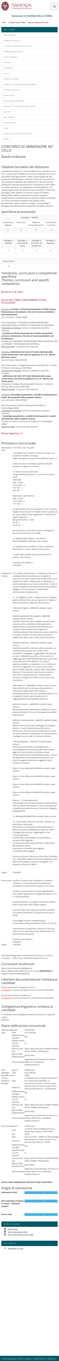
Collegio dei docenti (11, 40)
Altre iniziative (9, 117)
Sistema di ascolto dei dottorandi (17, 133)
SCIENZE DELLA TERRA (17, 22)
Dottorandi (7, 68)
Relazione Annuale (11, 79)
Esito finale (13, 1229)
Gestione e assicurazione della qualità (19, 84)
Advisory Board (9, 122)
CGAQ (6, 128)
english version (51, 1192)
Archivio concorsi (11, 90)
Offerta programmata (13, 51)
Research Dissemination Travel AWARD (19, 106)
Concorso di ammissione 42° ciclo (17, 46)
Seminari (7, 62)
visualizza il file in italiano (34, 1192)
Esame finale (8, 95)
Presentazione (9, 35)
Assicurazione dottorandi (13, 100)
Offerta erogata (10, 57)
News (6, 139)
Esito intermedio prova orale (20, 1234)
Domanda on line (15, 1248)
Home (3, 22)
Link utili (6, 111)
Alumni (6, 73)
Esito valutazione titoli (18, 1232)
